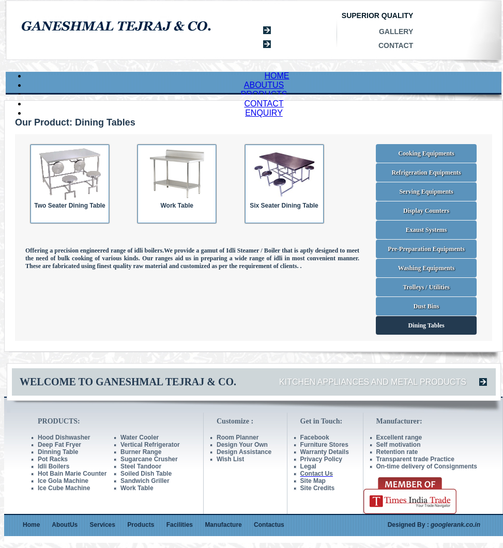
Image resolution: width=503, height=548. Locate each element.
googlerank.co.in (455, 524)
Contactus (269, 524)
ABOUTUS (264, 85)
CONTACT (263, 103)
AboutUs (65, 524)
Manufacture (223, 524)
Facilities (179, 524)
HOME (277, 75)
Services (102, 524)
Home (31, 524)
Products (140, 524)
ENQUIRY (264, 112)
